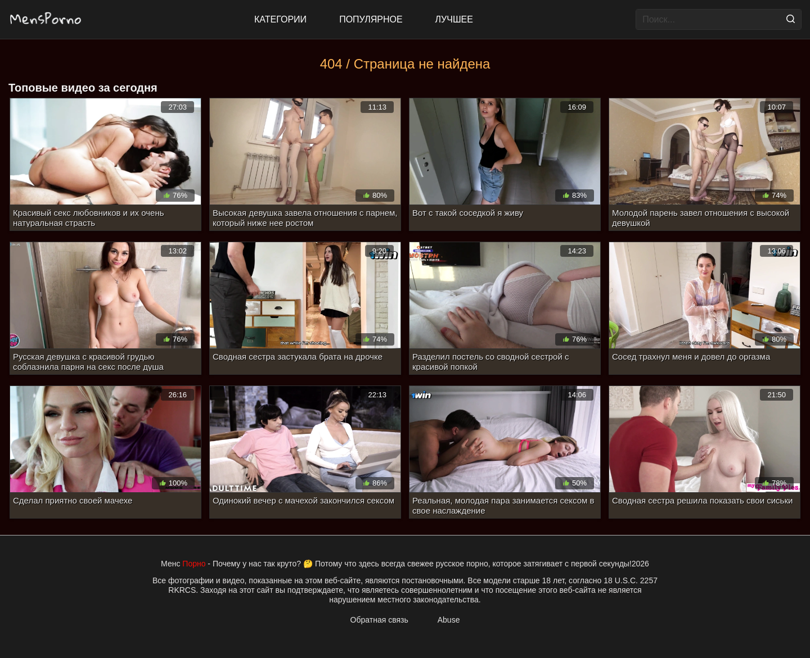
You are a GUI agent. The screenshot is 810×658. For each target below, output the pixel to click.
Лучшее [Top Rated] (454, 19)
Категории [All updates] (280, 19)
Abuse (449, 619)
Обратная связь (379, 619)
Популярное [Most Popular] (370, 19)
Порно (193, 563)
